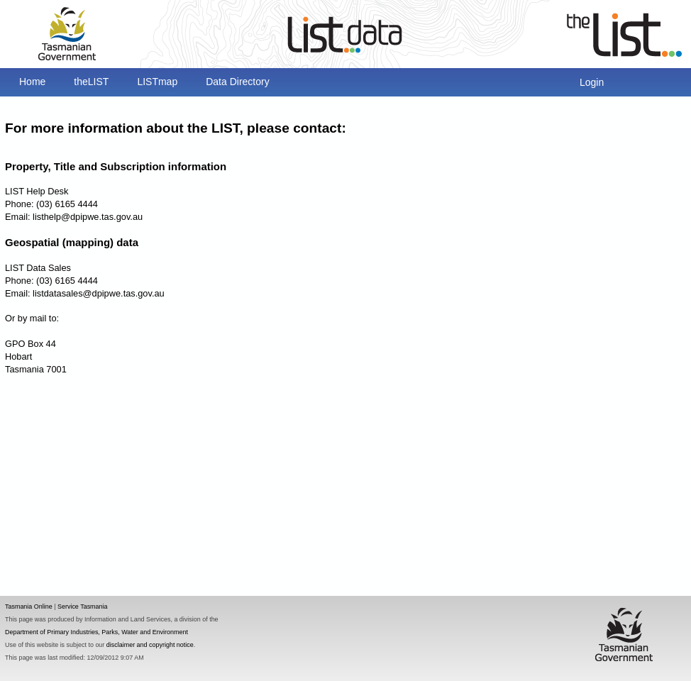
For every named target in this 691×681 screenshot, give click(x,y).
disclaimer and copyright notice (150, 644)
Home (32, 81)
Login (592, 82)
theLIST (91, 81)
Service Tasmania (82, 606)
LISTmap (157, 81)
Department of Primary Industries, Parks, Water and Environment (96, 632)
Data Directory (237, 81)
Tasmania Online (28, 606)
